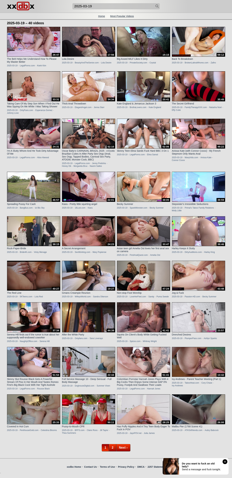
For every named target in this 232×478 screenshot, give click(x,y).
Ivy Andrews (177, 385)
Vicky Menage (40, 252)
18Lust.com (80, 208)
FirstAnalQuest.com (139, 255)
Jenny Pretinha (99, 163)
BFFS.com (79, 430)
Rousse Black (43, 388)
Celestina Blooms (49, 430)
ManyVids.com (191, 157)
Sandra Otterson (100, 296)
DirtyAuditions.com (193, 252)
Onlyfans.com (81, 338)
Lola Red (39, 296)
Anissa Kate (205, 157)
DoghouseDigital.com (84, 386)
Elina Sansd (152, 154)
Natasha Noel (215, 107)
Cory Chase (206, 383)
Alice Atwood (43, 157)
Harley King (209, 252)
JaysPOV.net (136, 433)
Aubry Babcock (212, 430)
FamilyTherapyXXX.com (196, 107)
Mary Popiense (99, 252)
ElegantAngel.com (83, 107)
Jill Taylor (104, 430)
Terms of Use (107, 466)
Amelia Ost (155, 255)
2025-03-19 (12, 65)
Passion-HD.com (192, 296)
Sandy (151, 296)
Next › (123, 447)
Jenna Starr (99, 107)
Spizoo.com (135, 341)
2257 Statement (156, 466)
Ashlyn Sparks (210, 338)
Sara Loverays (96, 338)
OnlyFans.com (26, 110)
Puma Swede (162, 296)
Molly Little (177, 210)
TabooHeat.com (192, 383)
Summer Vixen (103, 386)
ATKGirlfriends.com (193, 430)
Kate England (155, 107)
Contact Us (90, 466)
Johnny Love (13, 113)
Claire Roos (92, 430)
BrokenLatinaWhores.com (196, 62)
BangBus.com (26, 208)
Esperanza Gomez (43, 110)
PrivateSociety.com (138, 62)
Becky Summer (156, 208)
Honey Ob (66, 166)
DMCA (141, 466)
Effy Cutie (176, 110)
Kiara (90, 208)
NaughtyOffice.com (28, 341)
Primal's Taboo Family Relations (199, 208)
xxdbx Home (74, 466)
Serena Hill (44, 341)
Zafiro (213, 62)
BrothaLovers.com (138, 107)
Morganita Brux (80, 166)
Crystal (152, 62)
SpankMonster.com (138, 208)
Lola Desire (106, 62)
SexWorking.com (82, 252)
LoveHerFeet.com (138, 296)
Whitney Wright (150, 341)
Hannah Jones (153, 388)
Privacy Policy (126, 466)
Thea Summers (69, 433)
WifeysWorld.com (83, 296)
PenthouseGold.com (29, 430)
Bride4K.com (26, 252)
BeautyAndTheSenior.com (87, 62)
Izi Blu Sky (39, 208)
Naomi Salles (96, 166)
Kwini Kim (41, 65)
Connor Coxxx (178, 160)
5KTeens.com (26, 296)
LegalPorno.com (27, 65)
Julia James (149, 433)
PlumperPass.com (193, 338)
